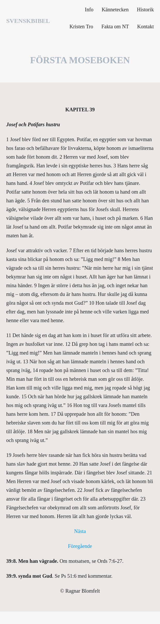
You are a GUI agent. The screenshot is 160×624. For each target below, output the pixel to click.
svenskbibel (28, 20)
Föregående (80, 546)
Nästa (80, 531)
